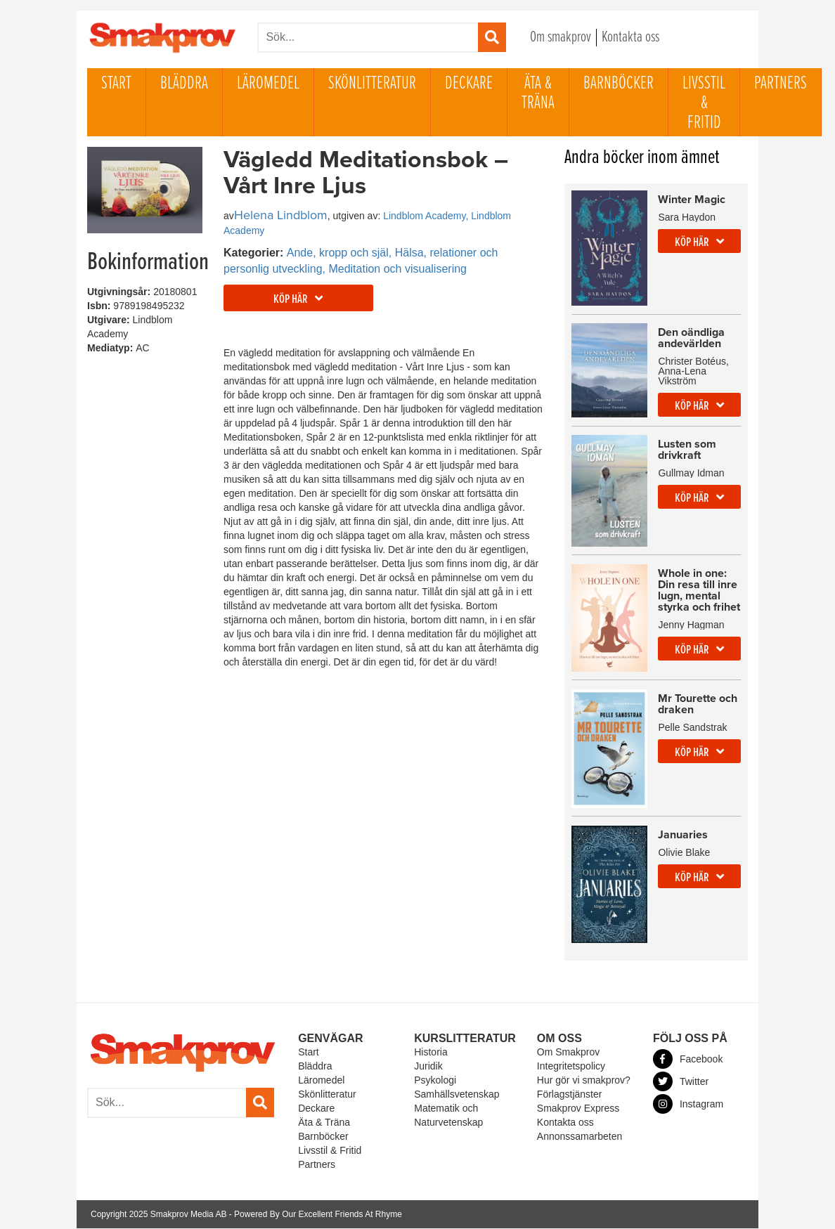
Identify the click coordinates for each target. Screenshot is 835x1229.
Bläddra (184, 84)
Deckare (469, 84)
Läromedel (268, 84)
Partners (780, 84)
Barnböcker (618, 84)
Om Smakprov (568, 1052)
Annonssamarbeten (579, 1137)
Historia (430, 1052)
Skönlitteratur (372, 84)
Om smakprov (560, 37)
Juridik (428, 1066)
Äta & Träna (538, 93)
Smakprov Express (578, 1108)
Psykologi (435, 1080)
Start (116, 84)
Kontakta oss (630, 37)
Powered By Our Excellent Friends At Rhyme (318, 1215)
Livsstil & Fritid (703, 103)
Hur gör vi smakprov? (583, 1080)
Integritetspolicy (571, 1066)
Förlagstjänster (569, 1094)
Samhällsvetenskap (456, 1094)
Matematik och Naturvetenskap (448, 1116)
